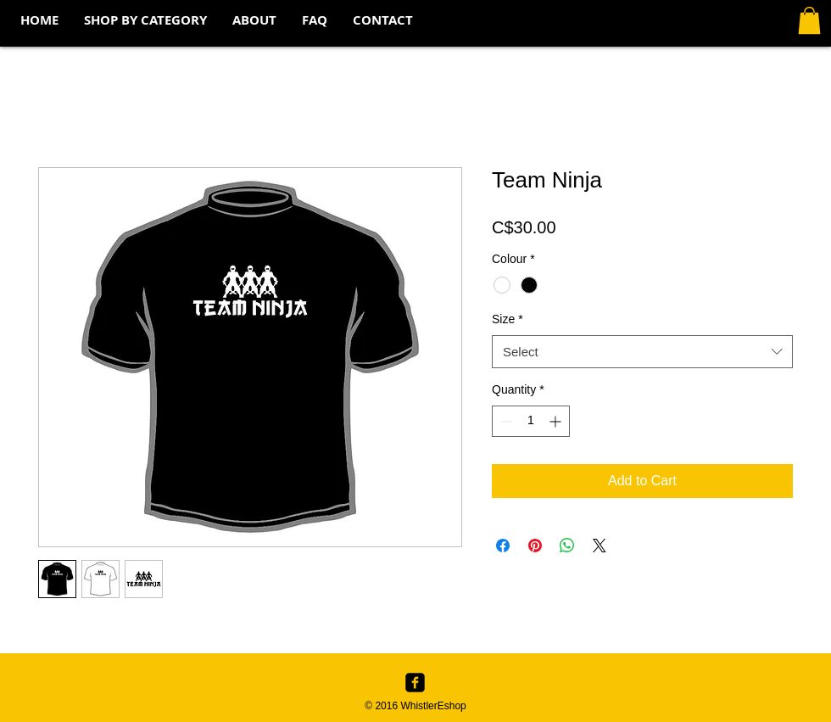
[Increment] (556, 421)
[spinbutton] (531, 421)
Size (507, 319)
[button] (145, 20)
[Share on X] (599, 545)
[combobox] (642, 351)
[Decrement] (505, 421)
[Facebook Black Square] (415, 682)
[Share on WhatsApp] (567, 545)
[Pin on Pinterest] (535, 545)
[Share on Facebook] (503, 545)
